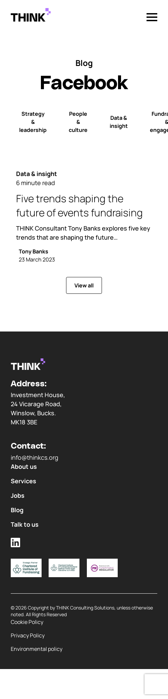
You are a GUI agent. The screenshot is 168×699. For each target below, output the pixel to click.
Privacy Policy (28, 635)
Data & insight (119, 122)
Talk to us (25, 524)
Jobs (17, 495)
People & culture (78, 122)
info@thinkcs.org (34, 457)
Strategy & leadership (33, 122)
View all (84, 285)
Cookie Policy (27, 622)
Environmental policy (36, 649)
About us (24, 466)
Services (23, 481)
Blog (17, 510)
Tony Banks (33, 251)
